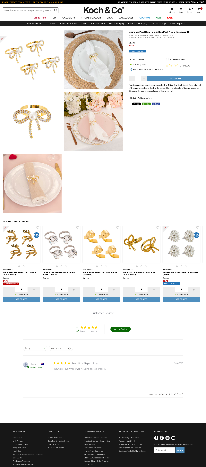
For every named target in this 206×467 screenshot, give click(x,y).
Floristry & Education (21, 461)
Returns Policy (89, 444)
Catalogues (126, 17)
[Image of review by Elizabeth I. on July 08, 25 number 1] (60, 377)
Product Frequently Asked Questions (28, 454)
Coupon (144, 17)
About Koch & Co (55, 437)
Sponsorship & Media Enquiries (96, 461)
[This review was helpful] (175, 394)
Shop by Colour (19, 448)
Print (147, 104)
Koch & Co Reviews (56, 448)
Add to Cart (175, 78)
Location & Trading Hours (58, 441)
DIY (54, 17)
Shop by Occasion (20, 444)
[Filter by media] (61, 348)
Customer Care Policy (92, 448)
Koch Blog (17, 451)
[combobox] (35, 348)
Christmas (40, 17)
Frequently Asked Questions (95, 437)
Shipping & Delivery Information (97, 441)
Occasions (68, 17)
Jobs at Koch (53, 444)
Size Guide (17, 458)
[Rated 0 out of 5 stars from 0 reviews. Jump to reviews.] (178, 65)
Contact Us (88, 464)
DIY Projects (18, 441)
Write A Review (120, 329)
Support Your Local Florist (23, 464)
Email (157, 104)
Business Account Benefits (94, 454)
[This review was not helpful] (180, 394)
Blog (110, 17)
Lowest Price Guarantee (93, 451)
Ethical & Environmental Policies (96, 458)
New (158, 17)
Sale (170, 17)
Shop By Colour (91, 17)
